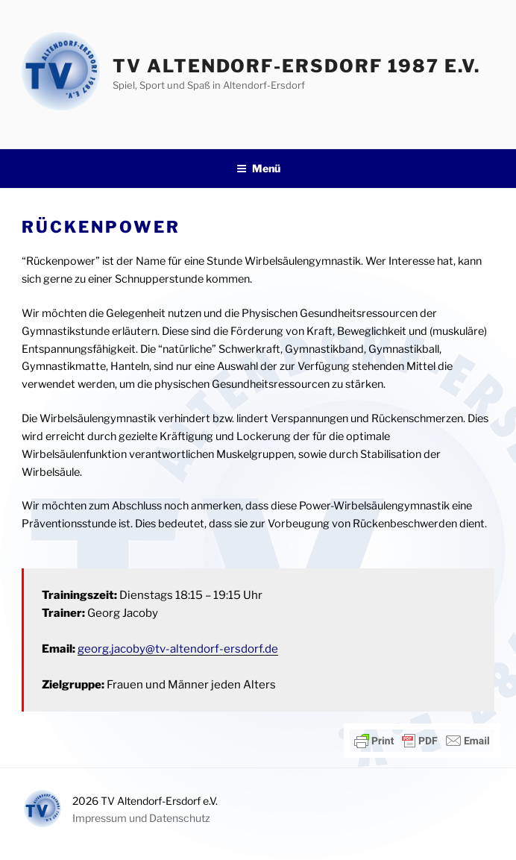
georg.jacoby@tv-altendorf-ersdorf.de (178, 649)
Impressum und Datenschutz (141, 818)
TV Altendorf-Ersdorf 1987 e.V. (296, 66)
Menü (258, 168)
